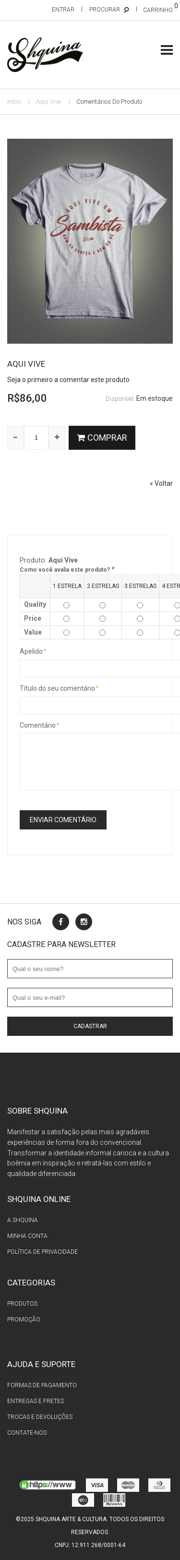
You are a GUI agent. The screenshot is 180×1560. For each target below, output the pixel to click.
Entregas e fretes (35, 1401)
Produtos (22, 1303)
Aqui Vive (48, 101)
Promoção (23, 1319)
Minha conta (27, 1236)
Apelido (31, 652)
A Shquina (22, 1220)
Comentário (38, 725)
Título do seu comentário (57, 689)
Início (14, 101)
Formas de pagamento (42, 1385)
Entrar (63, 9)
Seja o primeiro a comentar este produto (68, 380)
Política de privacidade (42, 1251)
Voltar (161, 483)
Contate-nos (27, 1432)
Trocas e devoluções (39, 1417)
